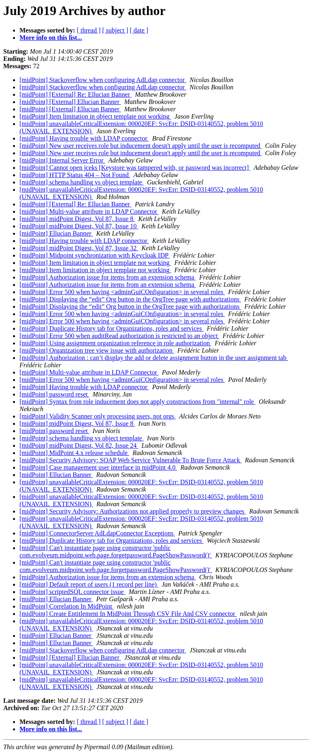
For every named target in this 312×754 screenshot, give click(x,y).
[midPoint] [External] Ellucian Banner (70, 101)
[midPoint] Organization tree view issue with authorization (97, 350)
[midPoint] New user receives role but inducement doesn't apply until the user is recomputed (141, 145)
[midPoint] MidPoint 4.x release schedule (74, 452)
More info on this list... (51, 37)
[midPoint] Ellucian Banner (56, 233)
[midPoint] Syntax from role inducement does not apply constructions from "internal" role (138, 401)
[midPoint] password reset (54, 394)
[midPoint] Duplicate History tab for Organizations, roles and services (112, 328)
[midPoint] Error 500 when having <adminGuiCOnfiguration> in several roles (122, 291)
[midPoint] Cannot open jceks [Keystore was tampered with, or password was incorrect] (135, 167)
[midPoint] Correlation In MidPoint (67, 606)
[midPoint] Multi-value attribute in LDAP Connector (89, 211)
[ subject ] (115, 30)
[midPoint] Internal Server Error (62, 160)
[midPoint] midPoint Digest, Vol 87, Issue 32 (79, 248)
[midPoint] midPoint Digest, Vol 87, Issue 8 (77, 218)
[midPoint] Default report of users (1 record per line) (89, 584)
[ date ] (139, 30)
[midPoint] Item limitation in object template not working (95, 116)
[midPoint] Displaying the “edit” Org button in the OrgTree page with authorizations (130, 299)
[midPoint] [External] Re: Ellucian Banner (76, 94)
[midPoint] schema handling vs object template (82, 182)
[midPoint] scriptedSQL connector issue (73, 591)
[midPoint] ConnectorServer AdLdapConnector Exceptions (97, 533)
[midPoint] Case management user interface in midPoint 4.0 (98, 467)
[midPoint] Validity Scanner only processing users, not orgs (98, 416)
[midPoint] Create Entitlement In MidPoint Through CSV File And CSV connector (128, 613)
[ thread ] (89, 30)
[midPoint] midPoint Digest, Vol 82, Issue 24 (79, 445)
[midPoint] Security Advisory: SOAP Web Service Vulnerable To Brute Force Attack (131, 460)
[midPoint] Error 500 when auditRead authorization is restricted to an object (119, 335)
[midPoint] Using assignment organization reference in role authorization (115, 343)
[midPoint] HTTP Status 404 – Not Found (75, 174)
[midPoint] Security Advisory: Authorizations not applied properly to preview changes (133, 511)
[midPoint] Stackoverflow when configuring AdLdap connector (103, 79)
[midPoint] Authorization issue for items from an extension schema (108, 277)
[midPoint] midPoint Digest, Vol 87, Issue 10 (79, 226)
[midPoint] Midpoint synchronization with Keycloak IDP (95, 255)
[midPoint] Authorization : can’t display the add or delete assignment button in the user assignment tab (154, 357)
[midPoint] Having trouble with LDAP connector (84, 138)
